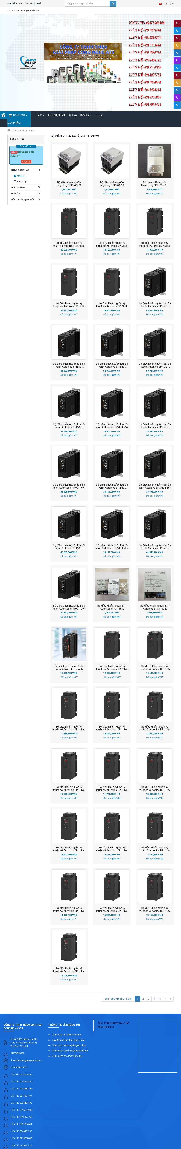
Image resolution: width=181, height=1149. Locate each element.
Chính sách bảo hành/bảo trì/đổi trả (70, 1050)
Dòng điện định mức (23, 199)
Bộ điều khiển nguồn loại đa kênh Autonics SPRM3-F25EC (69, 426)
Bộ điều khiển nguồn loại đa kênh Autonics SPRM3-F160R (155, 365)
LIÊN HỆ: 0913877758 (21, 1117)
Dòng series (18, 187)
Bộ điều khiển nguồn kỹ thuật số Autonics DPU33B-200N (69, 244)
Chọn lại (26, 161)
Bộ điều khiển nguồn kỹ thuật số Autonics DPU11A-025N (69, 728)
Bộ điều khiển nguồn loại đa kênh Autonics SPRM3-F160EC (112, 365)
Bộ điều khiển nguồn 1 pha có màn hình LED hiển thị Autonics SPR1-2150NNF (69, 667)
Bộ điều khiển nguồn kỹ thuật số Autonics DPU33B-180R (112, 244)
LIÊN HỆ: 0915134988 (21, 1110)
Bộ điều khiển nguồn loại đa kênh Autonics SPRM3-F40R (69, 486)
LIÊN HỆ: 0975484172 (21, 1103)
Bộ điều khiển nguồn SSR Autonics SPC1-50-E (154, 607)
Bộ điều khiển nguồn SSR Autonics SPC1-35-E (111, 607)
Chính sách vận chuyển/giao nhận (69, 1045)
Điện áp (15, 193)
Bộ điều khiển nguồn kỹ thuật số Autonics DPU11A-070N (69, 970)
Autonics (21, 176)
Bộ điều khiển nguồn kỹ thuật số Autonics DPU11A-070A (112, 909)
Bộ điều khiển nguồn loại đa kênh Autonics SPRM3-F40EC (155, 426)
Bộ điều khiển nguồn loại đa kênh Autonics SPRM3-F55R (155, 486)
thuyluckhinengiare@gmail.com (27, 1060)
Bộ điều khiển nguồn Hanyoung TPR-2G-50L (112, 184)
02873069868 (17, 1053)
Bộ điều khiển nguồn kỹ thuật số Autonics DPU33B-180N (155, 244)
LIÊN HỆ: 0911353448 (21, 1088)
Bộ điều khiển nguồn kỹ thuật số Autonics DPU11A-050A (69, 849)
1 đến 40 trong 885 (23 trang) (117, 998)
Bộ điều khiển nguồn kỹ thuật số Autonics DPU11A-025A (112, 667)
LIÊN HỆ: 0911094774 (21, 1095)
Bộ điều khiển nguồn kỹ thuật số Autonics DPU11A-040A (155, 728)
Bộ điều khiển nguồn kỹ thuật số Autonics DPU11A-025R (112, 728)
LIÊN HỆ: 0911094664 (21, 1124)
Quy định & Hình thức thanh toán (68, 1040)
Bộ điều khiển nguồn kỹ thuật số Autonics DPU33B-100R (69, 305)
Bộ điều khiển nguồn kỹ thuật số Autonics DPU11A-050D (112, 849)
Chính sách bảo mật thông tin (67, 1056)
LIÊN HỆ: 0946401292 (21, 1131)
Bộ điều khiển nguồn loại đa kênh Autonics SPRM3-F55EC (112, 486)
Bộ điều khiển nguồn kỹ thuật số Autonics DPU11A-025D (155, 667)
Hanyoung (22, 181)
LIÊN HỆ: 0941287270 (21, 1081)
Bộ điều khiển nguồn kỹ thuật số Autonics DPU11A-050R (69, 909)
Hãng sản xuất (20, 170)
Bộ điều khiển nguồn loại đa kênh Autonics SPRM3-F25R (112, 426)
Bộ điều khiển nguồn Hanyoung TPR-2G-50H (154, 184)
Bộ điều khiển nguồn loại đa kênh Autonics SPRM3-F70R (112, 547)
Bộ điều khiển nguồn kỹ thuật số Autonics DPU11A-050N (155, 849)
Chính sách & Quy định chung (66, 1034)
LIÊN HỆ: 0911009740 (21, 1074)
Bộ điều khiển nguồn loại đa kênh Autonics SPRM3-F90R (69, 607)
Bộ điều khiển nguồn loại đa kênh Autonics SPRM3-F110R (69, 365)
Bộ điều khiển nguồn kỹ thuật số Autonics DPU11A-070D (155, 909)
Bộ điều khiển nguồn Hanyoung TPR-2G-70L (69, 184)
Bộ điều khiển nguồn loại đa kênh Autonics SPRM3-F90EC (155, 547)
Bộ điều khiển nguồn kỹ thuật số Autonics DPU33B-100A (112, 305)
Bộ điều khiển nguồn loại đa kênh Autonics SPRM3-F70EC (69, 547)
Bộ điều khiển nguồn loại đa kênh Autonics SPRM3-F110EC (155, 305)
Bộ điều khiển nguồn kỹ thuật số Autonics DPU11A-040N (112, 788)
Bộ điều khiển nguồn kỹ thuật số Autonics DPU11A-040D (69, 788)
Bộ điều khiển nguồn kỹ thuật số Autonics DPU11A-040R (155, 788)
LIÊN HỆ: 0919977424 (21, 1145)
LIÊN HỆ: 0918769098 (21, 1138)
